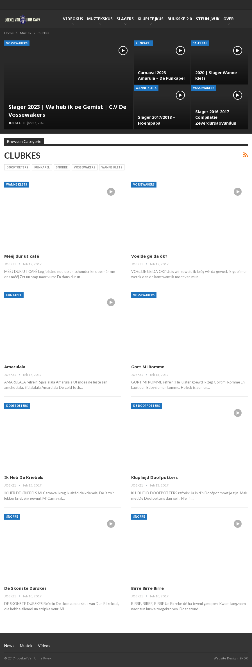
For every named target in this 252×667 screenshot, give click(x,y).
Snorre (62, 167)
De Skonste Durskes (25, 588)
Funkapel (143, 43)
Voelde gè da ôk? (149, 256)
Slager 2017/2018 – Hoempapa (156, 120)
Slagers (125, 18)
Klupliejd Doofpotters (154, 477)
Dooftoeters (17, 167)
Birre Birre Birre (147, 588)
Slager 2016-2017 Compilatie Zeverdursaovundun (215, 117)
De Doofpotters (146, 406)
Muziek (26, 645)
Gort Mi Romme (147, 366)
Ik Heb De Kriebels (23, 477)
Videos (44, 645)
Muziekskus (100, 18)
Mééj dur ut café (21, 256)
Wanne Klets (146, 88)
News (9, 645)
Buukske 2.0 (179, 18)
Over (228, 18)
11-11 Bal (200, 43)
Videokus (73, 18)
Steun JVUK (207, 18)
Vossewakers (17, 43)
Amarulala (14, 366)
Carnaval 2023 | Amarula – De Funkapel (161, 75)
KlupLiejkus (151, 18)
